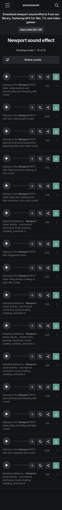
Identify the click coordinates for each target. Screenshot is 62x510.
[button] (7, 77)
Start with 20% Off (31, 29)
